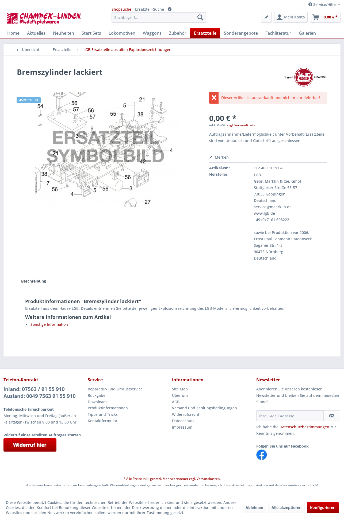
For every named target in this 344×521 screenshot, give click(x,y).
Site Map (180, 388)
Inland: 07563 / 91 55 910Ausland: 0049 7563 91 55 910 (39, 392)
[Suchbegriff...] (159, 17)
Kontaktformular (102, 420)
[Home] (13, 33)
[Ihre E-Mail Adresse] (290, 415)
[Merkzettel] (266, 17)
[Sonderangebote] (241, 33)
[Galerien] (307, 33)
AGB (175, 401)
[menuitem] (159, 17)
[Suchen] (200, 17)
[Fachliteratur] (278, 33)
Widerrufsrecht (185, 414)
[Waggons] (152, 33)
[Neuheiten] (63, 33)
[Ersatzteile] (205, 33)
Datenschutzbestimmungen (304, 426)
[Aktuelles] (36, 33)
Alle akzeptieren (286, 507)
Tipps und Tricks (103, 414)
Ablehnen (254, 507)
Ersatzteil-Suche (149, 9)
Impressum (182, 427)
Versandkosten (208, 478)
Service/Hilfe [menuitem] (322, 4)
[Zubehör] (177, 33)
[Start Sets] (91, 33)
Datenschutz (183, 420)
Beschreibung (33, 281)
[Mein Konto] (291, 17)
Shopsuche (121, 9)
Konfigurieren (322, 507)
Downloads (98, 401)
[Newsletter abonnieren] (331, 415)
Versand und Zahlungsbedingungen (204, 407)
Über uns (180, 395)
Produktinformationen (108, 407)
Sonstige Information (49, 324)
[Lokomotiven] (122, 33)
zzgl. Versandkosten (242, 125)
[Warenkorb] (325, 17)
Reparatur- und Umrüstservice (115, 388)
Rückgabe (96, 395)
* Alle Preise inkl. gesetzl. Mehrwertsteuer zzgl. (160, 478)
